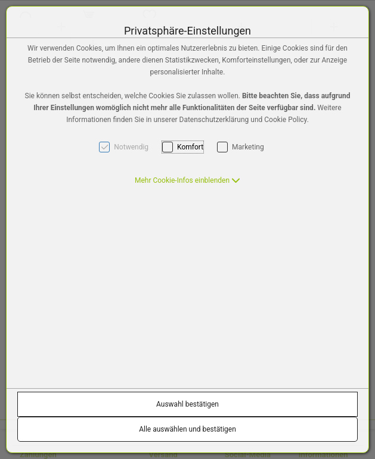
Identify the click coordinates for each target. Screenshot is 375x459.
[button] (187, 180)
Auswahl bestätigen (187, 404)
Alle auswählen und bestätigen (187, 429)
